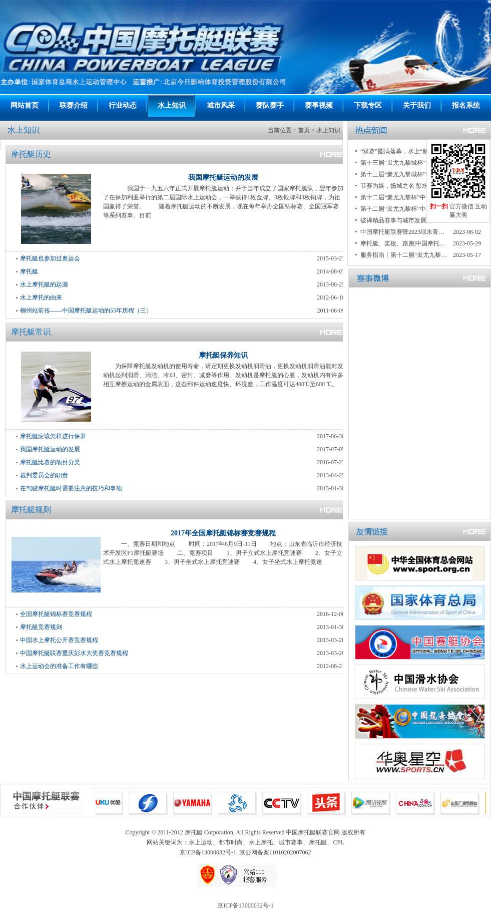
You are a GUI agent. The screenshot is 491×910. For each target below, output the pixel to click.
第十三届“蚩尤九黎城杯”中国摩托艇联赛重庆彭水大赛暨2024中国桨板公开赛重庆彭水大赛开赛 (404, 174)
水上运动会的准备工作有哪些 (59, 666)
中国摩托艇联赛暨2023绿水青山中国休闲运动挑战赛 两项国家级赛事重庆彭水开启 (404, 231)
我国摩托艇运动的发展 (223, 177)
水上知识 (172, 105)
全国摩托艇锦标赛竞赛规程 (56, 614)
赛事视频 (319, 105)
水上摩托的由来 (41, 297)
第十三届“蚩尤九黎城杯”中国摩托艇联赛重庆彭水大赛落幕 (404, 162)
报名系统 (466, 105)
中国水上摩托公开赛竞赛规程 (59, 640)
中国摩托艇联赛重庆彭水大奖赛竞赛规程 (74, 653)
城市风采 (221, 105)
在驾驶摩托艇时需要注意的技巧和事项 (71, 488)
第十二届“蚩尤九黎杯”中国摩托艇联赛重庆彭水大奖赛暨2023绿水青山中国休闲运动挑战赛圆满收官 (404, 197)
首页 (304, 130)
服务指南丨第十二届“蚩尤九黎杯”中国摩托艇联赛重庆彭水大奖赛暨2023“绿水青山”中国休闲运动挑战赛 (404, 254)
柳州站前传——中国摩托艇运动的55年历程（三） (86, 310)
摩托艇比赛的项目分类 (50, 462)
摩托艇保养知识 (223, 355)
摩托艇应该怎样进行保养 (53, 436)
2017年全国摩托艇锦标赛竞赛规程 (223, 533)
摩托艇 (29, 271)
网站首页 (25, 105)
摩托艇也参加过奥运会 (50, 258)
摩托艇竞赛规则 (41, 627)
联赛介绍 (74, 105)
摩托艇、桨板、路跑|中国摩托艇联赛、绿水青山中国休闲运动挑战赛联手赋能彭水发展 (404, 243)
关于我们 (417, 105)
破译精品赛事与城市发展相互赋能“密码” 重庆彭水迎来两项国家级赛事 (404, 220)
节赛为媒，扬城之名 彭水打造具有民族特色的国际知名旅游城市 (404, 185)
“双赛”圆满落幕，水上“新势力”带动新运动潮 (404, 151)
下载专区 (368, 105)
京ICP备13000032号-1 (245, 905)
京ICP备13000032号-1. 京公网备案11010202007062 (245, 852)
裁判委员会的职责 (44, 475)
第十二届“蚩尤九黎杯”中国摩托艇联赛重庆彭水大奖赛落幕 (404, 208)
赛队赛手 (270, 105)
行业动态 (123, 105)
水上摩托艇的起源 (44, 284)
